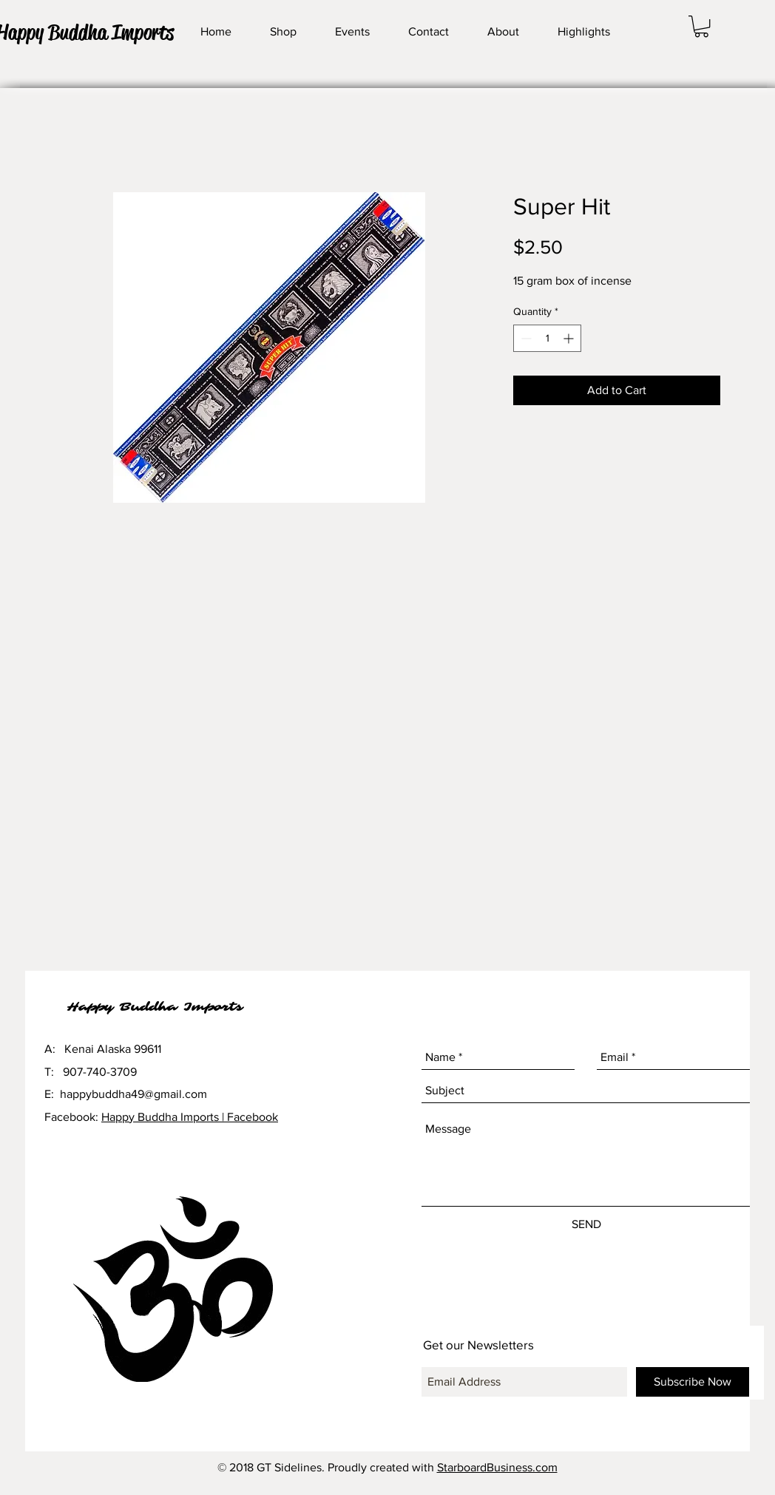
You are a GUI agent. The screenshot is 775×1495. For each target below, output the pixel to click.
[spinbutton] (547, 338)
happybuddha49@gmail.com (133, 1094)
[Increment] (570, 338)
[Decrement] (524, 338)
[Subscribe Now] (692, 1382)
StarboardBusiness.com (497, 1467)
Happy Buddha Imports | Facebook (189, 1117)
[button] (701, 26)
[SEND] (586, 1224)
